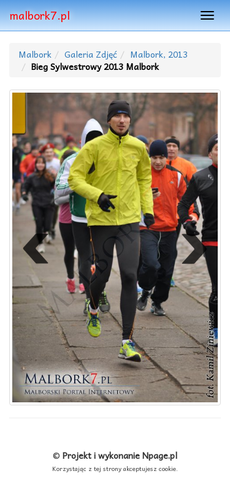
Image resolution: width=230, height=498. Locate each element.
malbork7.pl (39, 15)
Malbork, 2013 (159, 54)
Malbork (35, 54)
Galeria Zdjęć (90, 54)
